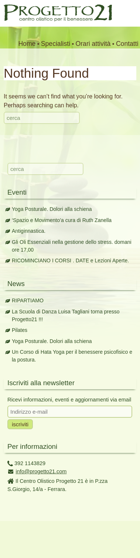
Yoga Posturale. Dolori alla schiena (52, 209)
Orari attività (93, 43)
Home (26, 43)
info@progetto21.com (41, 471)
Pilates (19, 330)
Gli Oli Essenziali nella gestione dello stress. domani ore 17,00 (72, 246)
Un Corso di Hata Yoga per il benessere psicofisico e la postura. (72, 356)
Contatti (127, 43)
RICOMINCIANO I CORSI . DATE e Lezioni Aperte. (70, 260)
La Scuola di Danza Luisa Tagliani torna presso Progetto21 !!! (66, 315)
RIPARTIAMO (28, 300)
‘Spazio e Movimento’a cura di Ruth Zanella (62, 220)
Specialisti (55, 43)
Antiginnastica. (28, 231)
